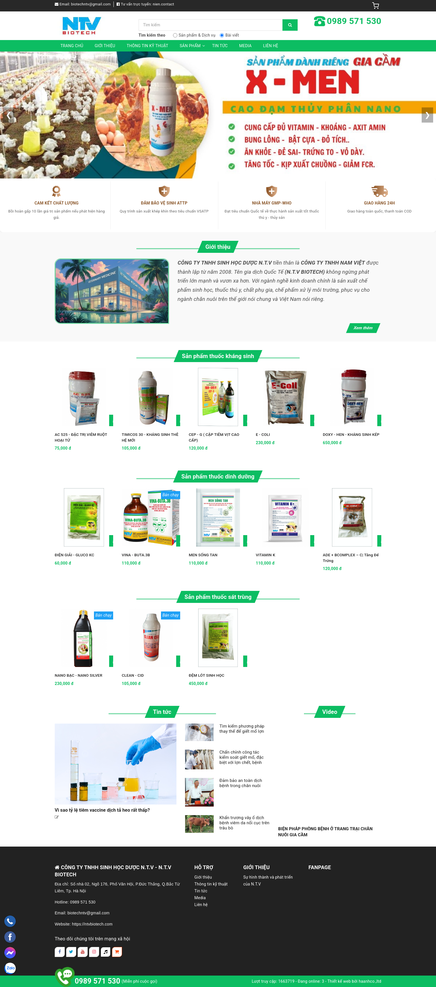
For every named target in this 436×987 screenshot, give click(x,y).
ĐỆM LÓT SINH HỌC (207, 675)
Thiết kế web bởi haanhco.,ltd (354, 981)
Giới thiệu (105, 45)
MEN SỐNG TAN (203, 555)
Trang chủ (71, 45)
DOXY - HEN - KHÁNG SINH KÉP (352, 434)
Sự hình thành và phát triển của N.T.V (268, 880)
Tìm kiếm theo (152, 35)
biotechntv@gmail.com (91, 4)
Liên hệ (270, 45)
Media (245, 45)
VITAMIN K (266, 555)
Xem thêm (363, 327)
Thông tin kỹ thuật (147, 45)
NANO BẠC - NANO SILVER (79, 675)
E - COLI (263, 434)
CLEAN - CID (133, 675)
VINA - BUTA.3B (136, 555)
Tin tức (220, 45)
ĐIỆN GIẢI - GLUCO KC (75, 555)
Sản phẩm (193, 45)
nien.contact (163, 4)
